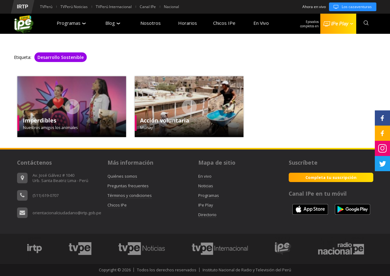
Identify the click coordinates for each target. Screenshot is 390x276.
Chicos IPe (224, 23)
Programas (71, 23)
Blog (112, 23)
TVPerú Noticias (74, 6)
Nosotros (150, 23)
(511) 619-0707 (46, 195)
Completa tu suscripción (331, 177)
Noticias (205, 186)
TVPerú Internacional (114, 6)
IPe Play (205, 205)
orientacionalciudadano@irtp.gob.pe (67, 213)
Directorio (207, 214)
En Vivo (261, 23)
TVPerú (46, 6)
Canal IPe (148, 6)
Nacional (171, 6)
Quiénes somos (122, 176)
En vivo (205, 176)
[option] (34, 248)
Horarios (187, 23)
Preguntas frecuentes (128, 186)
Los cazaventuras (350, 6)
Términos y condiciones (129, 195)
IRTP (22, 6)
